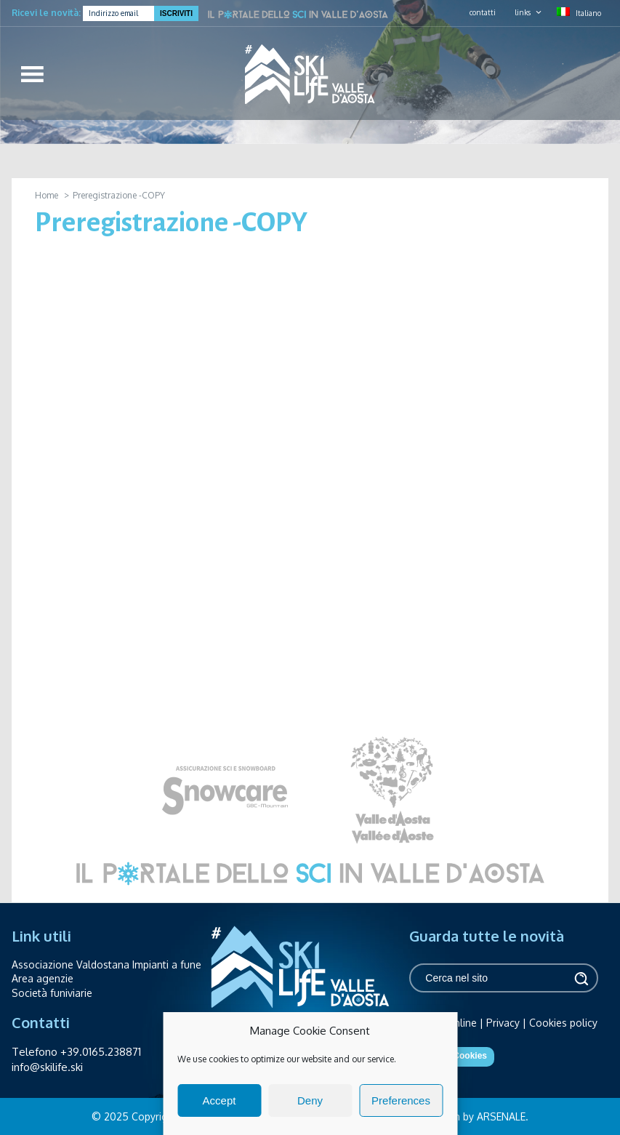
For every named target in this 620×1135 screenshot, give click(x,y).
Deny (310, 1100)
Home (46, 195)
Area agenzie (42, 978)
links (523, 12)
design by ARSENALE (477, 1116)
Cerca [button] (580, 978)
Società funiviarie (52, 993)
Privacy (503, 1022)
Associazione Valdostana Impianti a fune (106, 964)
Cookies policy (563, 1022)
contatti (483, 12)
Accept (219, 1100)
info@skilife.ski (47, 1067)
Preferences (400, 1100)
